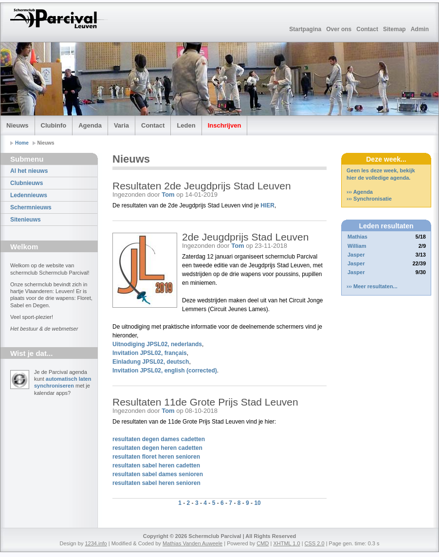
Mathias (357, 237)
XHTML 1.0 (286, 543)
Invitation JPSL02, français (149, 353)
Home (22, 143)
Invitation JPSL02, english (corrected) (164, 370)
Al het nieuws (29, 170)
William (357, 246)
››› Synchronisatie (369, 199)
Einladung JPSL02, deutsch (150, 361)
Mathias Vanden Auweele (192, 543)
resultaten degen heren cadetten (157, 448)
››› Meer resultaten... (372, 286)
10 (257, 503)
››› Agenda (360, 192)
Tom (168, 194)
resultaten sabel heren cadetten (156, 465)
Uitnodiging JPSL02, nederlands (157, 344)
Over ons (338, 29)
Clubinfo (54, 125)
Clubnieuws (26, 183)
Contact (367, 29)
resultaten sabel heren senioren (156, 483)
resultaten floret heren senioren (156, 456)
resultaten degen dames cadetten (158, 439)
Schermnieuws (31, 207)
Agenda (90, 125)
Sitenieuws (25, 219)
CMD (262, 543)
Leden (186, 125)
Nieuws (17, 125)
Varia (121, 125)
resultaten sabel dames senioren (157, 474)
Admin (420, 29)
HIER (267, 205)
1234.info (96, 543)
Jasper (356, 255)
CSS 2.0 (315, 543)
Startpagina (305, 29)
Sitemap (394, 29)
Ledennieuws (28, 195)
